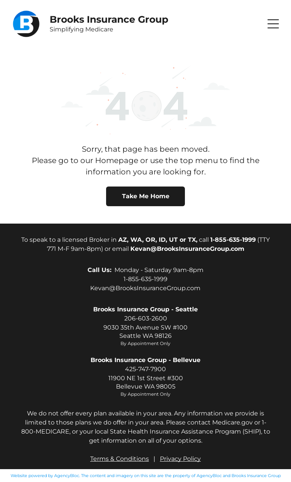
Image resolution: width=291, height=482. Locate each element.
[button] (273, 24)
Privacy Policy (180, 458)
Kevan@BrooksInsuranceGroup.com (145, 288)
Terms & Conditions (119, 458)
